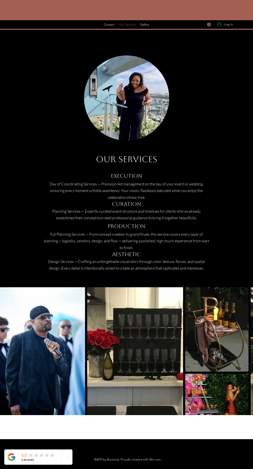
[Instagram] (209, 24)
